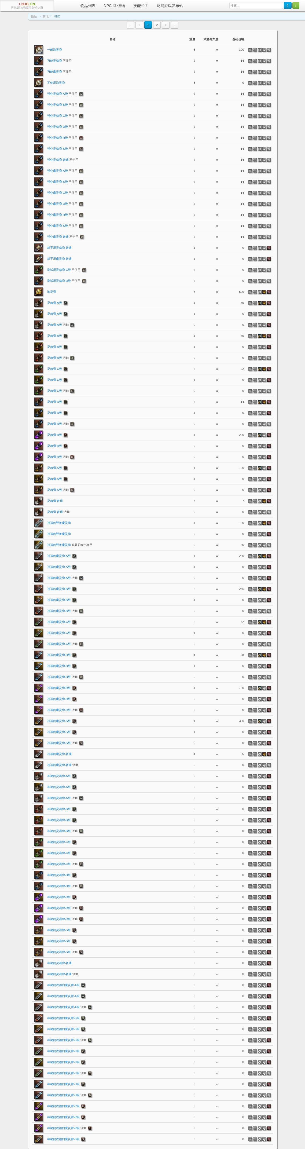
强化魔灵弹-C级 (62, 192)
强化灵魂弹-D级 (62, 126)
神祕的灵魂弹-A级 (59, 776)
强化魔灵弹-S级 (62, 225)
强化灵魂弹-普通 (63, 159)
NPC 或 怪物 (114, 5)
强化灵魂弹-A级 (62, 93)
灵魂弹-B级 (54, 335)
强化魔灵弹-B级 (62, 181)
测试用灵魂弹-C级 (64, 269)
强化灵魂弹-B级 (62, 104)
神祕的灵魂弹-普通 (59, 963)
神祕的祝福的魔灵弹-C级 (63, 1051)
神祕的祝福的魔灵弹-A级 (63, 985)
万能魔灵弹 (59, 71)
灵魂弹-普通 (55, 500)
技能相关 (140, 5)
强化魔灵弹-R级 (62, 214)
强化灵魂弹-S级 (62, 148)
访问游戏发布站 (170, 5)
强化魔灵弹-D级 (62, 203)
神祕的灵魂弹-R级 (59, 897)
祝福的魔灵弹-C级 (59, 621)
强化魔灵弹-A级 (62, 170)
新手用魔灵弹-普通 (59, 258)
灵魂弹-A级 (54, 302)
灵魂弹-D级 (54, 401)
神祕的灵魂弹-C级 (59, 842)
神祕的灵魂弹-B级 (59, 809)
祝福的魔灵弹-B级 (59, 588)
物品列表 (87, 5)
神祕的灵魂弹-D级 (59, 875)
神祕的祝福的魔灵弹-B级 (63, 1018)
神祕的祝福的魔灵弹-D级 (63, 1084)
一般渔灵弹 (54, 49)
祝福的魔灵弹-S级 (59, 721)
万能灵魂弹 (59, 60)
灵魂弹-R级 (54, 434)
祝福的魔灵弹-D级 (59, 654)
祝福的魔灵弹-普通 (59, 754)
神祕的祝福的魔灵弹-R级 (63, 1106)
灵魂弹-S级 (54, 467)
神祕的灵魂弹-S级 (59, 930)
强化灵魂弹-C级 (62, 115)
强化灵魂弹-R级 (62, 137)
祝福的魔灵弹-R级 (59, 688)
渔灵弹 (51, 291)
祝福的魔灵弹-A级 (59, 555)
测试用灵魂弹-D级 (64, 280)
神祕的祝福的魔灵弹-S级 (63, 1139)
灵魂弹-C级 (54, 368)
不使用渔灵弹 (56, 82)
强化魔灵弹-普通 (63, 236)
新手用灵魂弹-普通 (59, 247)
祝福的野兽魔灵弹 (59, 522)
